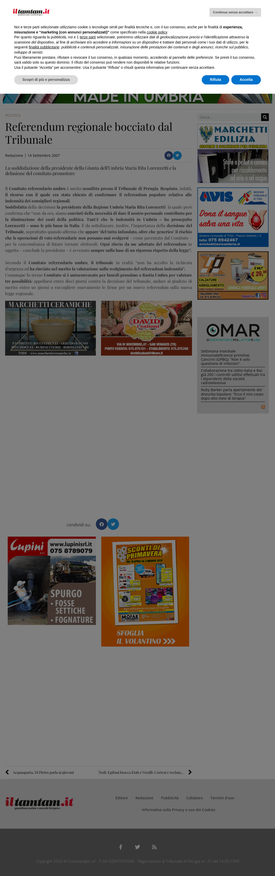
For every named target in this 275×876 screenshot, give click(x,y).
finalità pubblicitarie (44, 47)
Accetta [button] (246, 80)
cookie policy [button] (157, 32)
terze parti (88, 37)
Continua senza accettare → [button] (235, 12)
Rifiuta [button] (215, 80)
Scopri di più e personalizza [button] (46, 80)
